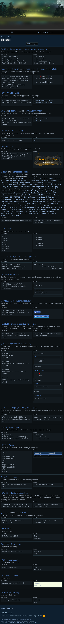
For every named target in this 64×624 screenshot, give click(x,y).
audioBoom (48, 178)
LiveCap (18, 195)
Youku (9, 215)
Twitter (36, 209)
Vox (34, 211)
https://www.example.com (43, 100)
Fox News (49, 185)
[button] (12, 32)
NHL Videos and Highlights (42, 199)
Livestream (33, 195)
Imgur (37, 191)
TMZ (8, 209)
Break (38, 180)
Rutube (22, 203)
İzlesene (17, 193)
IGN (28, 191)
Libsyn (12, 195)
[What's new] (50, 32)
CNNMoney (14, 183)
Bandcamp (5, 180)
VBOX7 (49, 209)
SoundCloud (44, 203)
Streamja (38, 205)
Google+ (42, 189)
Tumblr (24, 209)
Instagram (53, 191)
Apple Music (38, 178)
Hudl (12, 191)
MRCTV (15, 197)
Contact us (4, 616)
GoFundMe (24, 189)
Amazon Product (27, 178)
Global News (14, 189)
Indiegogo (44, 191)
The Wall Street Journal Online (26, 213)
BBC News (13, 180)
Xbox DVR (50, 213)
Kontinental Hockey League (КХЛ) (44, 193)
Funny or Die (6, 187)
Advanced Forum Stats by (17, 621)
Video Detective (7, 211)
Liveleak (25, 195)
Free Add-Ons (5, 622)
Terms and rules (15, 616)
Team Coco (46, 205)
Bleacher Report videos (26, 180)
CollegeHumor (24, 183)
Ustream (42, 209)
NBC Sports (27, 199)
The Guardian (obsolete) (33, 207)
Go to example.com (41, 118)
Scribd (28, 203)
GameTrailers (25, 187)
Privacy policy (27, 616)
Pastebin (27, 201)
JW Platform (26, 193)
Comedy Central (37, 183)
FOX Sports (57, 185)
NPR (54, 199)
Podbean (49, 201)
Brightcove (45, 180)
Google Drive (34, 189)
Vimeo (16, 211)
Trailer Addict (16, 209)
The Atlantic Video (16, 207)
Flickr (43, 185)
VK (24, 211)
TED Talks (54, 205)
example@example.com (43, 102)
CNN (7, 183)
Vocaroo (29, 211)
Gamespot (15, 187)
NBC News (19, 199)
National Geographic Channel (35, 197)
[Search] (52, 32)
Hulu (17, 191)
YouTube (15, 215)
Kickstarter (5, 195)
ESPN (30, 185)
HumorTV (23, 191)
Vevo (58, 209)
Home (40, 616)
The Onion (46, 207)
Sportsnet (53, 203)
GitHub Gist (5, 189)
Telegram (4, 207)
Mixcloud (4, 197)
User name (38, 140)
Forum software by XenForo (16, 619)
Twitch (30, 209)
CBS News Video (56, 180)
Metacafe (55, 195)
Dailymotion (53, 183)
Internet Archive (7, 193)
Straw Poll (21, 205)
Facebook (36, 185)
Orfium (21, 201)
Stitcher (13, 205)
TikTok (53, 207)
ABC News (16, 178)
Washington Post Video (45, 211)
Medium (48, 195)
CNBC (3, 183)
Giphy (56, 187)
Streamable (29, 205)
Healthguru (5, 191)
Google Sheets (51, 189)
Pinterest (35, 201)
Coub (45, 183)
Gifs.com (50, 187)
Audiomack (58, 178)
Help (34, 616)
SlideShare (35, 203)
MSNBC (21, 197)
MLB (10, 197)
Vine (21, 211)
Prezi (55, 201)
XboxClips (42, 213)
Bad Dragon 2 (6, 613)
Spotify (59, 203)
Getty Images (36, 187)
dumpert (17, 185)
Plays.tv (42, 201)
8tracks (24, 185)
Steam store (5, 205)
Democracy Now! (7, 185)
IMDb (33, 191)
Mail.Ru (41, 195)
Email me (37, 120)
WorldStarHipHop (7, 213)
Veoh (54, 209)
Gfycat (43, 187)
